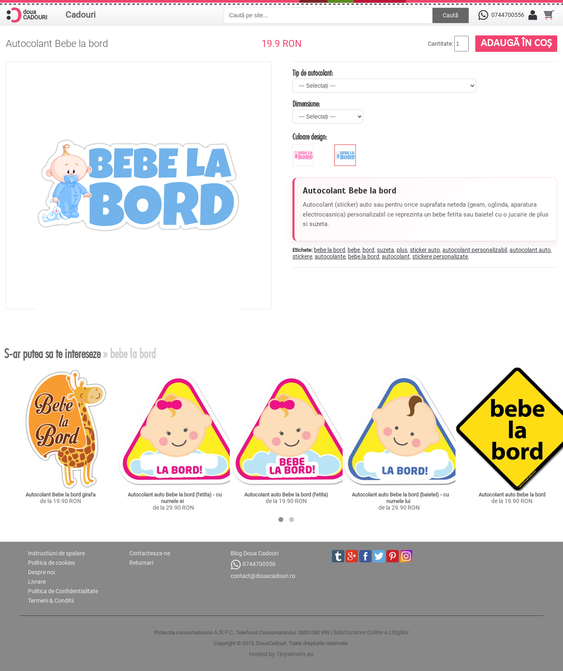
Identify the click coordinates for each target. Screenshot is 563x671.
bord (368, 250)
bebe (354, 250)
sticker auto (425, 250)
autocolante (330, 256)
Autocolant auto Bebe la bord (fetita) (286, 495)
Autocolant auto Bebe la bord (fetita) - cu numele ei (175, 498)
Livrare (37, 581)
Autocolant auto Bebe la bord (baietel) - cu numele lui (401, 498)
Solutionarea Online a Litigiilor (371, 632)
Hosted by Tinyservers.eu (281, 654)
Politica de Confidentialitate (63, 591)
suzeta (385, 250)
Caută (450, 15)
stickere (302, 256)
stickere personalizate (440, 256)
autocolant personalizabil (474, 250)
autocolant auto (530, 250)
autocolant (396, 256)
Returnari (141, 562)
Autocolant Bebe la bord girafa (61, 495)
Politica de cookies (51, 562)
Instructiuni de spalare (56, 553)
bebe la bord (329, 250)
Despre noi (41, 572)
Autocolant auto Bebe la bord (512, 495)
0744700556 (253, 564)
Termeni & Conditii (51, 600)
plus (402, 250)
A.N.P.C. (224, 632)
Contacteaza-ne (149, 553)
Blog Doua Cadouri (254, 553)
